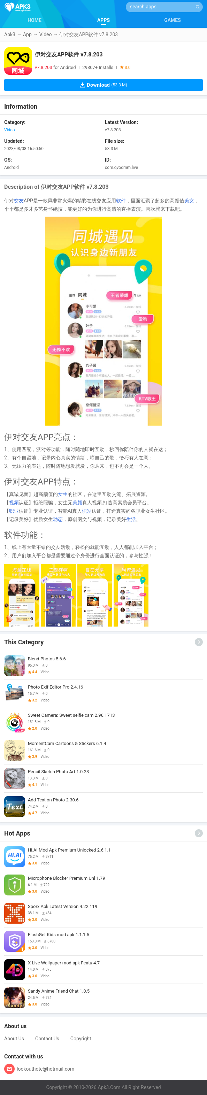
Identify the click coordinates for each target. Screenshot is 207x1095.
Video (45, 34)
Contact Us (47, 1038)
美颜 (77, 502)
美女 (189, 200)
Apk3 (9, 34)
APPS (103, 20)
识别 (87, 511)
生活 (131, 519)
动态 (58, 519)
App (27, 34)
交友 (19, 200)
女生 (63, 494)
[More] (199, 642)
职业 (14, 511)
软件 (121, 200)
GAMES (172, 20)
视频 (14, 502)
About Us (14, 1038)
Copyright (80, 1038)
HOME (34, 20)
